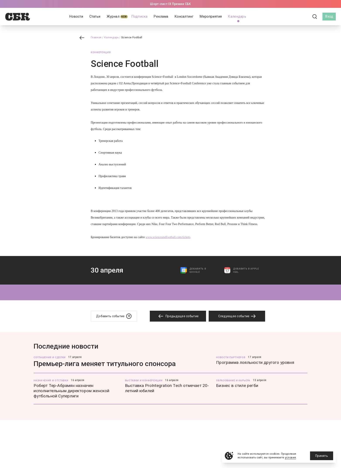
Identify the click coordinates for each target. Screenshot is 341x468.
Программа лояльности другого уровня (255, 362)
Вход (329, 16)
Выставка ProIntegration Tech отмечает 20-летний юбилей (167, 388)
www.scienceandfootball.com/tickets (167, 237)
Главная (96, 37)
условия (290, 457)
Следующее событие (237, 316)
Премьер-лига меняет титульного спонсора (105, 363)
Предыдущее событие (178, 316)
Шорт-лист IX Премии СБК (170, 4)
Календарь (111, 37)
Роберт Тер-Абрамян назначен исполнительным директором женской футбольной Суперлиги (71, 390)
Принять (321, 456)
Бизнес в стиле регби (237, 385)
